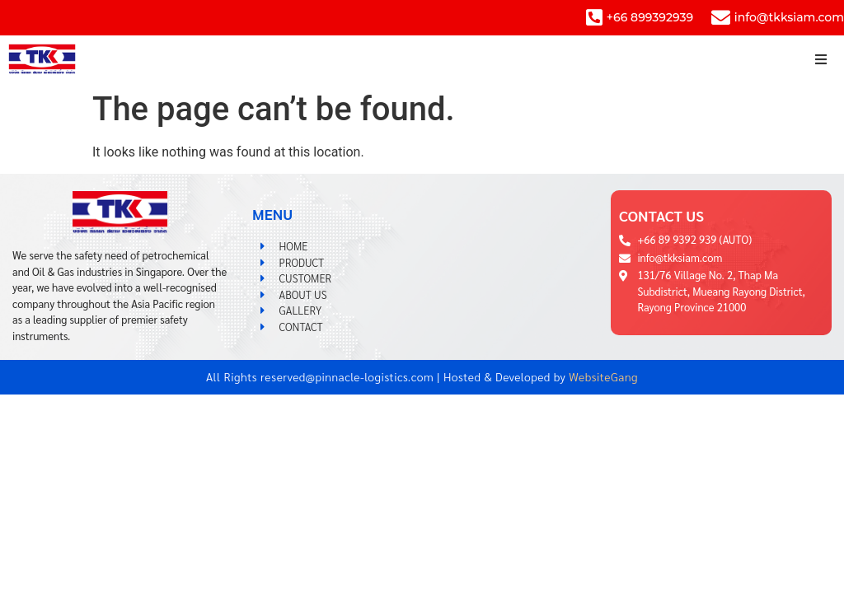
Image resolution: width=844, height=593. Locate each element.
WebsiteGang (603, 376)
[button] (821, 58)
